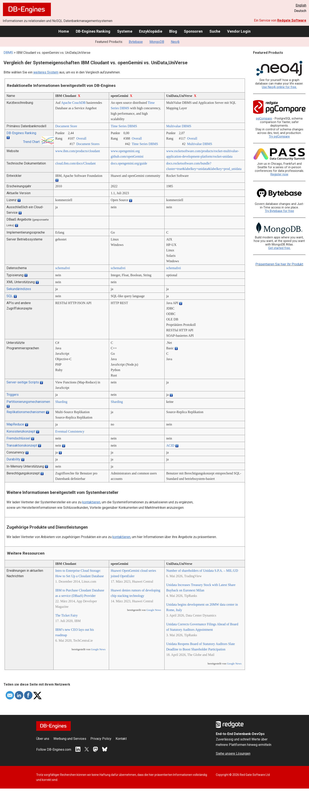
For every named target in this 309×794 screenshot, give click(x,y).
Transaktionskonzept (21, 445)
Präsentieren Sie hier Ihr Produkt (279, 264)
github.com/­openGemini (127, 156)
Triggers (12, 395)
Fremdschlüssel (18, 438)
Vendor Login (239, 31)
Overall (81, 138)
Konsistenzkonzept (20, 431)
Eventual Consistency (69, 431)
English (301, 5)
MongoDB (156, 42)
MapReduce (15, 424)
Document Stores (87, 144)
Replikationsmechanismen (25, 412)
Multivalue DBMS (178, 126)
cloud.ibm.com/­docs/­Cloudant (75, 163)
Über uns (42, 739)
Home (63, 31)
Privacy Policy (100, 739)
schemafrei (62, 268)
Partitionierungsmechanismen (28, 402)
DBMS (8, 53)
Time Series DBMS (124, 126)
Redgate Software (291, 20)
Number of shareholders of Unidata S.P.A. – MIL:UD (202, 570)
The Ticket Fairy (66, 615)
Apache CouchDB (73, 102)
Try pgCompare (279, 136)
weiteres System (45, 72)
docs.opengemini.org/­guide (129, 163)
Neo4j (175, 42)
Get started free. (279, 248)
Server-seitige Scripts (22, 382)
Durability (13, 459)
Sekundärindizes (18, 289)
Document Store (66, 126)
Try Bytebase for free (279, 211)
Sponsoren (193, 31)
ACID (170, 445)
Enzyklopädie (150, 31)
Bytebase (136, 42)
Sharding (61, 401)
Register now (279, 174)
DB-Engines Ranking (93, 31)
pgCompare (264, 118)
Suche (214, 31)
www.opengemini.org (125, 151)
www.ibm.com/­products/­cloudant (77, 151)
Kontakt (121, 739)
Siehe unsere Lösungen (233, 753)
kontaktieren (91, 502)
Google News (98, 649)
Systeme (124, 31)
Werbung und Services (69, 739)
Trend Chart (31, 142)
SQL (9, 296)
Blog (173, 31)
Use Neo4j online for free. (279, 87)
